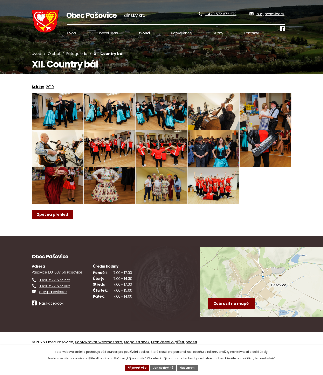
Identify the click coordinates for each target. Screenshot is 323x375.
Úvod (36, 58)
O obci (54, 58)
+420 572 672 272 (220, 16)
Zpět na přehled (52, 232)
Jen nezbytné (163, 368)
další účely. (260, 351)
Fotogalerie (76, 58)
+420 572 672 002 (54, 303)
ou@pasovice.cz (270, 16)
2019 (50, 91)
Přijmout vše (136, 368)
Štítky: (38, 91)
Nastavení (188, 368)
